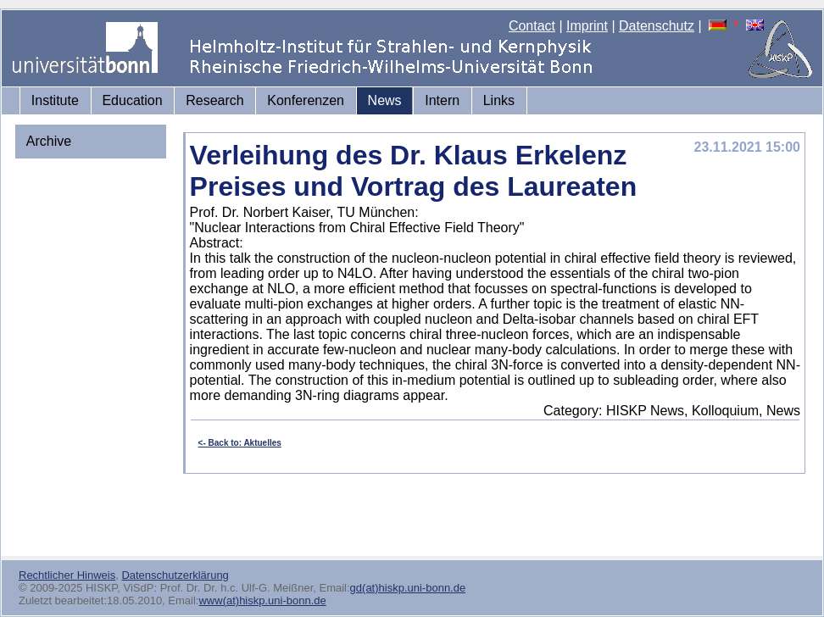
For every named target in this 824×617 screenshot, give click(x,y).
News (385, 100)
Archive (48, 141)
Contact (532, 26)
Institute (55, 100)
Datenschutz (656, 26)
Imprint (587, 26)
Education (132, 100)
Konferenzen (305, 100)
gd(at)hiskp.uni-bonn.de (408, 587)
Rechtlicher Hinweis (67, 575)
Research (214, 100)
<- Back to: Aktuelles (239, 442)
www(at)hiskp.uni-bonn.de (262, 600)
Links (499, 100)
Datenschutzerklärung (174, 575)
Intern (442, 100)
